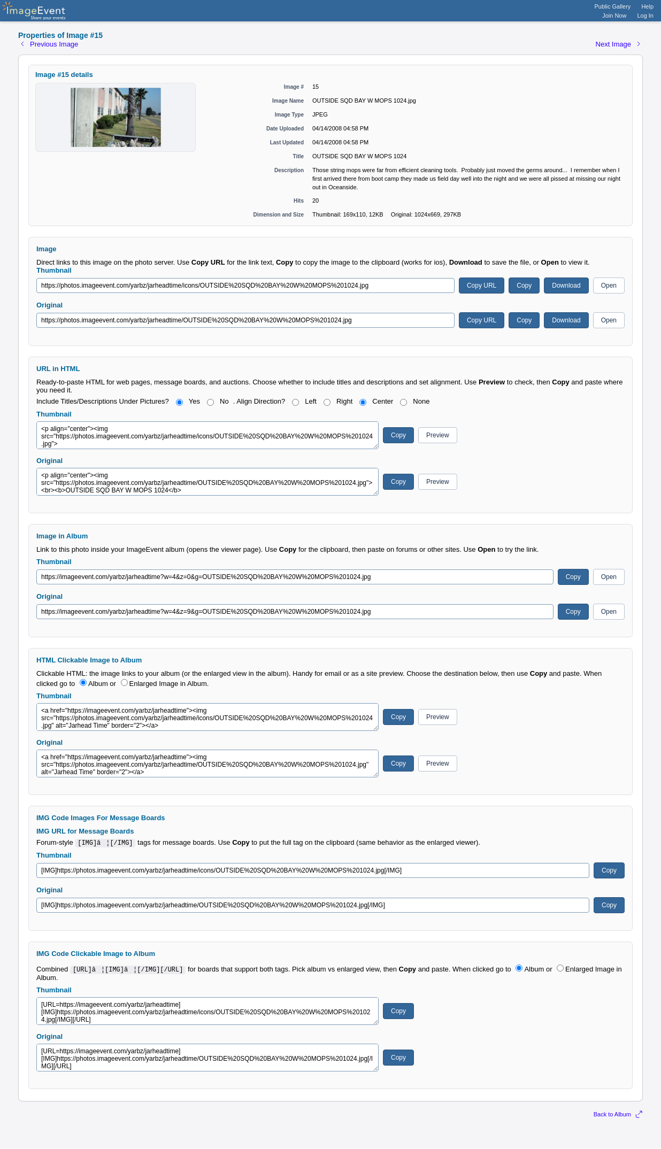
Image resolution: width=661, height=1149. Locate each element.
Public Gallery (613, 6)
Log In (645, 15)
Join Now (614, 15)
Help (647, 6)
